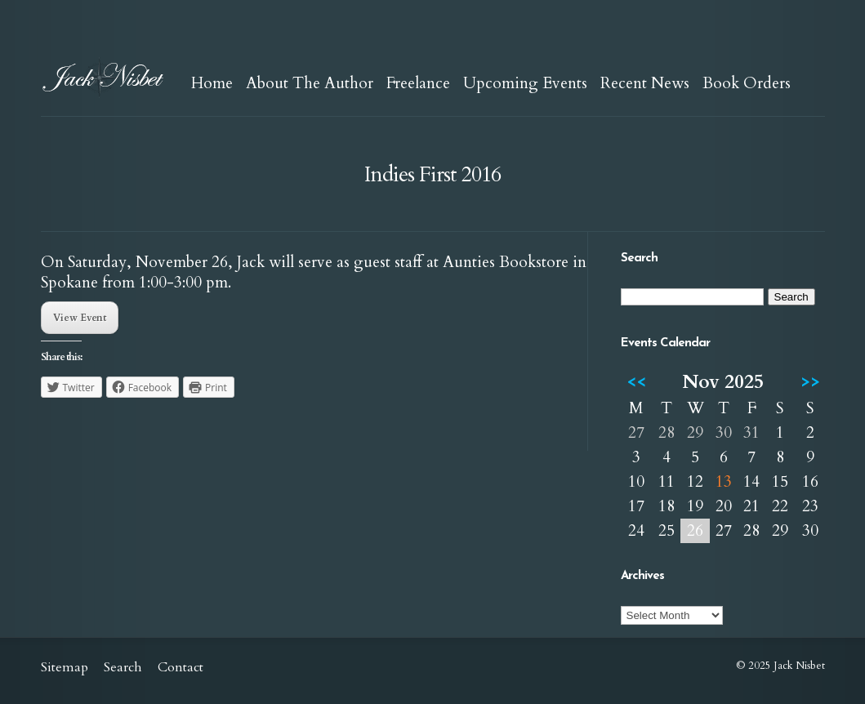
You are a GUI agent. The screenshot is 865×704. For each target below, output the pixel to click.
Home (212, 83)
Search (123, 667)
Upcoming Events (525, 83)
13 (724, 481)
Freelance (418, 83)
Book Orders (746, 83)
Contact (180, 667)
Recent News (644, 83)
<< (636, 381)
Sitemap (64, 667)
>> (810, 381)
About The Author (309, 83)
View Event (79, 317)
